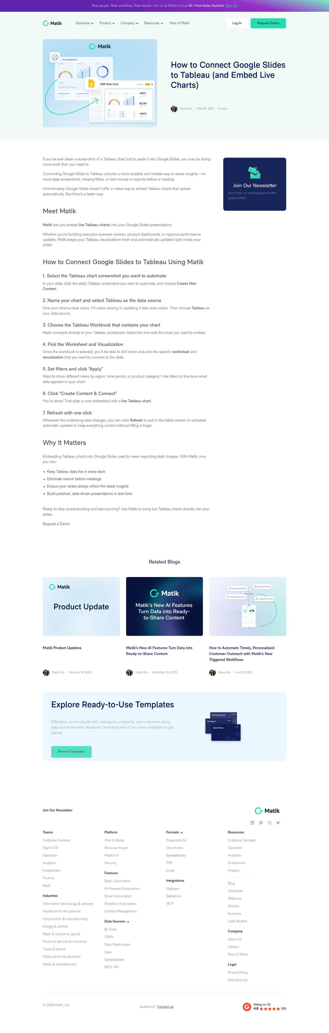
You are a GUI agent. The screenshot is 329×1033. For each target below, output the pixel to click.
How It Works (114, 840)
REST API (111, 967)
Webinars (234, 898)
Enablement (51, 870)
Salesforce (173, 896)
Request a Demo (56, 524)
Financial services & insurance (65, 941)
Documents (174, 848)
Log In (237, 23)
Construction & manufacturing (65, 919)
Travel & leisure (54, 949)
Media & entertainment (60, 964)
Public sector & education (62, 957)
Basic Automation (117, 881)
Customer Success (56, 840)
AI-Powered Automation (122, 889)
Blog (231, 883)
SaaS (46, 886)
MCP (170, 904)
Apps (108, 952)
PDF (169, 863)
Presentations (176, 840)
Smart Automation (118, 896)
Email (170, 870)
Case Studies (237, 921)
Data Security (237, 980)
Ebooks (233, 906)
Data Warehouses (117, 944)
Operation (50, 855)
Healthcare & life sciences (62, 911)
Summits (234, 914)
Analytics (49, 863)
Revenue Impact (116, 848)
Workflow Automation (120, 904)
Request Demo (268, 23)
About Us (235, 939)
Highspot (172, 889)
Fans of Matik (179, 23)
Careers (233, 947)
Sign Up (231, 6)
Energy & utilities (55, 926)
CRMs (108, 937)
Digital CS (50, 848)
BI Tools (110, 929)
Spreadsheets (114, 960)
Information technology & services (68, 904)
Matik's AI (111, 855)
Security (110, 863)
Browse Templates (71, 762)
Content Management (120, 911)
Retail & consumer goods (61, 934)
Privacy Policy (238, 972)
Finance (48, 878)
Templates (235, 891)
